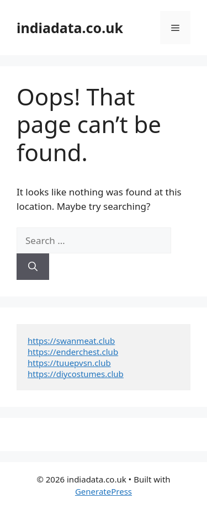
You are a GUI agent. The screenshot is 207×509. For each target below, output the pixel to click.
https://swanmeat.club (71, 340)
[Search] (33, 266)
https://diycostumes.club (76, 373)
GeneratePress (103, 491)
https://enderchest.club (73, 351)
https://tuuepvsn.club (69, 362)
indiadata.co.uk (70, 27)
